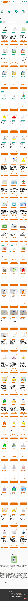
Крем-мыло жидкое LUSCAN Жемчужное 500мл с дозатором (23, 343)
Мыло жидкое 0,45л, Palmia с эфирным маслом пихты (13, 102)
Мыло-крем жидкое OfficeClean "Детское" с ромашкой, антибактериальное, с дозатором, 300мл (24, 454)
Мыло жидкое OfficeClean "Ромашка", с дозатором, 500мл (23, 365)
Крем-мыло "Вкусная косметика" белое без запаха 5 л (4, 343)
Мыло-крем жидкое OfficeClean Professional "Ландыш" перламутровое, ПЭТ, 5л (23, 147)
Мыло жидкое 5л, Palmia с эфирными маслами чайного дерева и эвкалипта (23, 257)
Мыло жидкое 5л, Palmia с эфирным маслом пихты (4, 276)
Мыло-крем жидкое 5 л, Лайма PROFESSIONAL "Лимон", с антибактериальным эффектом (14, 81)
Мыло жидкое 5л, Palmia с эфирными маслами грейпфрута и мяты (4, 257)
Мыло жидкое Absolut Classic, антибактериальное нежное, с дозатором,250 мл (5, 168)
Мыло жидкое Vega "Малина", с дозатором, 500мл (14, 123)
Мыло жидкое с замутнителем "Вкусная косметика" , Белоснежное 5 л (4, 299)
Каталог (5, 17)
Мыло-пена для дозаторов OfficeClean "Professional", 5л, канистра (13, 540)
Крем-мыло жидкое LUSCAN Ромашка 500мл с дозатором (4, 365)
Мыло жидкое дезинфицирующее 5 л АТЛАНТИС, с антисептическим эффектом (14, 212)
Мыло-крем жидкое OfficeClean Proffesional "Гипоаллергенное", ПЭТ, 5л (23, 519)
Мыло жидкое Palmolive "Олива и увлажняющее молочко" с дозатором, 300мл (4, 37)
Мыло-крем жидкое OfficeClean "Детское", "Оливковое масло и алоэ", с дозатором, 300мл (4, 147)
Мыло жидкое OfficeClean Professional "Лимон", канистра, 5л (4, 387)
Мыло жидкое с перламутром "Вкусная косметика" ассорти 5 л (23, 299)
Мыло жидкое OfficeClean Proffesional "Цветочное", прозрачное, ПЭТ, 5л (23, 410)
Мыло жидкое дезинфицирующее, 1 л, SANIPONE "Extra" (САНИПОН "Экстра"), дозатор (23, 540)
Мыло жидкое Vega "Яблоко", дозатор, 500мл (4, 452)
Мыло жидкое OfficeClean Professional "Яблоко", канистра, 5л (22, 387)
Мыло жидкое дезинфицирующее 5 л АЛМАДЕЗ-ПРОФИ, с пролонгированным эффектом (5, 213)
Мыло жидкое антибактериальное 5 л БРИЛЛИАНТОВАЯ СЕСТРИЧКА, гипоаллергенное (14, 191)
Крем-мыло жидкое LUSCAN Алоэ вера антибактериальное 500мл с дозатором (14, 344)
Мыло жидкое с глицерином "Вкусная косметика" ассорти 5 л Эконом (13, 278)
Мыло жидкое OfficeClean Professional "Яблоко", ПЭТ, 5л (4, 409)
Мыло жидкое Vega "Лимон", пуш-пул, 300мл (13, 430)
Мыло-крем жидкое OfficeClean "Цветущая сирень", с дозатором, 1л (4, 497)
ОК (24, 598)
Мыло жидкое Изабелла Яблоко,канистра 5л (23, 37)
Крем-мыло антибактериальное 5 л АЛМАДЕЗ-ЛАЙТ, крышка (5, 190)
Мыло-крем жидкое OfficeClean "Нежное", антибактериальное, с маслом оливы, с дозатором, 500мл (14, 147)
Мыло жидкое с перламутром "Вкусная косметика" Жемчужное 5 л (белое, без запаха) (13, 300)
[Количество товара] (5, 42)
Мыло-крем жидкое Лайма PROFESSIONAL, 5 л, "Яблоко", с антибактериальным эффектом (24, 81)
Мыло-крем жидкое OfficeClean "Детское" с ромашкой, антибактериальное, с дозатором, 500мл (24, 126)
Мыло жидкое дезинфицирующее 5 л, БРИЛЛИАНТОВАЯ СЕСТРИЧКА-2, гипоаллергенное (23, 213)
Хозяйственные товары (12, 17)
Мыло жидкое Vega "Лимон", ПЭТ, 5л (23, 430)
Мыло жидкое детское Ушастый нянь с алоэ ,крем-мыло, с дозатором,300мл (23, 168)
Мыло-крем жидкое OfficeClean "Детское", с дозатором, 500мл (4, 474)
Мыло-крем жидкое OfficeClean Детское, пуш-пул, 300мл (4, 540)
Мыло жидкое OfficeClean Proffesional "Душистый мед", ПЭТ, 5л (13, 409)
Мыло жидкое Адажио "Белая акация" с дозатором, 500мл (14, 37)
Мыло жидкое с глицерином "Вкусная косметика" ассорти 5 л (23, 278)
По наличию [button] (10, 22)
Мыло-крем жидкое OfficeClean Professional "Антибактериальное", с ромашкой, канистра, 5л (5, 519)
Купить (4, 44)
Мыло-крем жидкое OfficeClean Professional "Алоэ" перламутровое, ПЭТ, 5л (13, 497)
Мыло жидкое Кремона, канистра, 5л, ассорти (3, 59)
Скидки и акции (3, 14)
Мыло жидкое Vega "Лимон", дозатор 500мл (4, 123)
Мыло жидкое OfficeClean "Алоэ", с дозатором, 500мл (23, 102)
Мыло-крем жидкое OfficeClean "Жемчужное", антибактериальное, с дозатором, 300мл (14, 475)
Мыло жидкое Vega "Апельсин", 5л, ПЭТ (4, 430)
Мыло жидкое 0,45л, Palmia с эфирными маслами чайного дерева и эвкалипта (13, 257)
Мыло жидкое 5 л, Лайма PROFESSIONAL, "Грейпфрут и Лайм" (23, 59)
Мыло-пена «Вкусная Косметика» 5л (22, 320)
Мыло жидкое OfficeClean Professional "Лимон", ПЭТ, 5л (13, 387)
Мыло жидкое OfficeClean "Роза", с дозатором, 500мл (14, 365)
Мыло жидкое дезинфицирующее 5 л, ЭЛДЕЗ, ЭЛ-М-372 (14, 234)
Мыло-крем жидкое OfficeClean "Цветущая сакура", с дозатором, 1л (22, 475)
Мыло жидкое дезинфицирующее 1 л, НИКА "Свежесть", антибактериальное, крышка (24, 191)
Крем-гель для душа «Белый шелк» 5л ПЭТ (13, 320)
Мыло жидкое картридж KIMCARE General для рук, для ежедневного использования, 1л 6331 (23, 235)
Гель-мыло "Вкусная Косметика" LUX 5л (4, 321)
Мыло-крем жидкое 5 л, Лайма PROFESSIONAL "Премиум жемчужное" (4, 81)
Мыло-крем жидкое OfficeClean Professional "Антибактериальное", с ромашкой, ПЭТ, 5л (14, 519)
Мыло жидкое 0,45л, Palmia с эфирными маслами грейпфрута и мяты (4, 103)
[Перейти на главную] (10, 2)
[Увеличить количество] (7, 42)
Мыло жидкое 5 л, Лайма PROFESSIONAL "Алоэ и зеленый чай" (13, 59)
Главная (1, 17)
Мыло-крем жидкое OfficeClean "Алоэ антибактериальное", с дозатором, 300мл (14, 453)
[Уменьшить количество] (2, 42)
